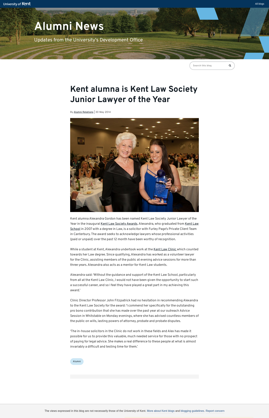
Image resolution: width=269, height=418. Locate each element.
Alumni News (69, 26)
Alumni (77, 361)
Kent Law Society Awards (119, 224)
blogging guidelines (192, 410)
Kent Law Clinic (165, 249)
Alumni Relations (83, 112)
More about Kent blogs (160, 410)
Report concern (215, 410)
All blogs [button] (259, 3)
